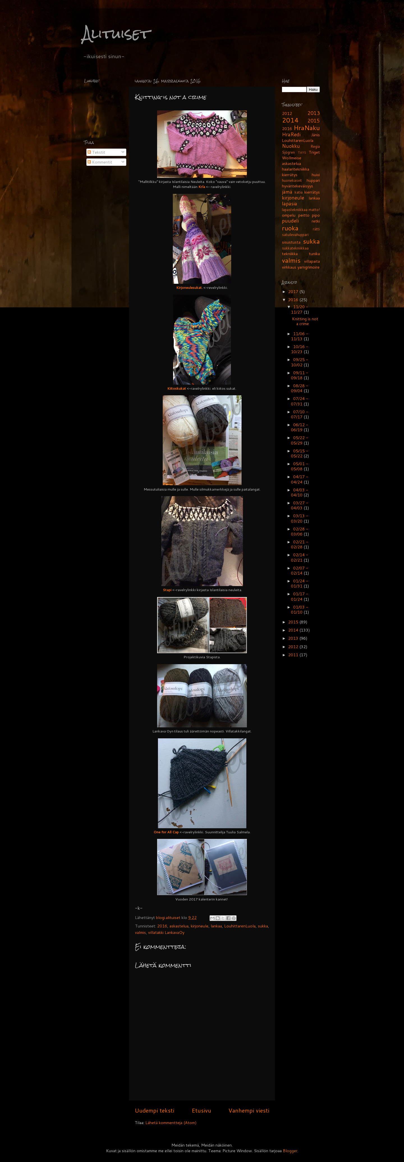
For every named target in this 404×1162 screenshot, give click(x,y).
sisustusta (291, 242)
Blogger (290, 1151)
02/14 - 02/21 (299, 557)
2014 (290, 119)
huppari (313, 180)
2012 (287, 113)
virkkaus (289, 267)
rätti (316, 229)
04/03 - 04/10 (299, 492)
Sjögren (288, 152)
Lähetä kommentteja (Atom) (171, 1122)
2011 (293, 655)
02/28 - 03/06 (299, 531)
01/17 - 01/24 (299, 596)
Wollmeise (291, 158)
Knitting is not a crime (305, 321)
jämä (287, 191)
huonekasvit (292, 180)
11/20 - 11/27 (299, 309)
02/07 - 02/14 (299, 570)
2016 (162, 926)
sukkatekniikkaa (295, 248)
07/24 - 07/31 (299, 401)
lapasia (289, 203)
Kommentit (100, 162)
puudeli (290, 220)
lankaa (216, 926)
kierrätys (312, 192)
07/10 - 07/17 (299, 414)
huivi (316, 175)
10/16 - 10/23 (299, 349)
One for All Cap (166, 831)
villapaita (312, 261)
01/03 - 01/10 (299, 609)
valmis (140, 932)
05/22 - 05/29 (299, 440)
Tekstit (96, 152)
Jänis (315, 135)
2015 (313, 120)
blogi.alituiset (169, 917)
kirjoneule (199, 926)
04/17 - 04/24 (299, 479)
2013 (313, 113)
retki (316, 221)
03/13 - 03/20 (299, 518)
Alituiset (116, 33)
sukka (263, 926)
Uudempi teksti (154, 1110)
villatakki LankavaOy (166, 932)
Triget (314, 152)
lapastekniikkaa (294, 209)
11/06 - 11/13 (299, 336)
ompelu (288, 215)
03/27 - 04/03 (299, 505)
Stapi (167, 589)
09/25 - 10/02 (299, 362)
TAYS (302, 152)
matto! (314, 209)
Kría (201, 186)
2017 (293, 291)
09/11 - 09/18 (299, 375)
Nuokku (291, 145)
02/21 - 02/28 (299, 544)
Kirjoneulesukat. (189, 287)
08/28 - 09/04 (299, 388)
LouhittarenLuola (240, 926)
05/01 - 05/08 (299, 466)
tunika (314, 254)
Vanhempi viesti (248, 1110)
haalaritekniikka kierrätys (295, 172)
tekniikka (290, 254)
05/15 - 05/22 (299, 453)
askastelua (179, 926)
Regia (315, 146)
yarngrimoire (308, 267)
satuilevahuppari (295, 234)
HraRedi (291, 134)
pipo (316, 215)
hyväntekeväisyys (297, 186)
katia (299, 192)
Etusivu (201, 1110)
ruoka (290, 227)
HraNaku (307, 127)
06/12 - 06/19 (299, 427)
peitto (303, 215)
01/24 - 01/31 (299, 583)
